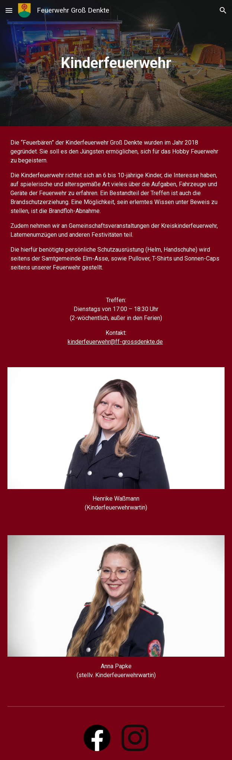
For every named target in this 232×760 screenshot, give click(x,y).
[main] (115, 63)
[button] (9, 10)
